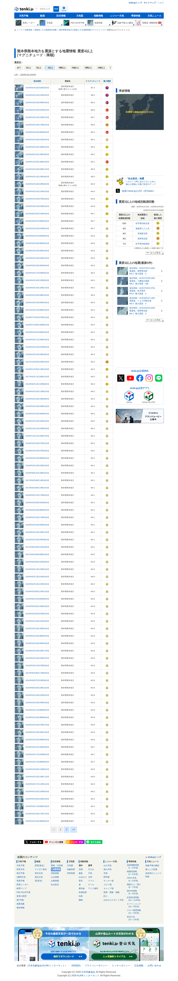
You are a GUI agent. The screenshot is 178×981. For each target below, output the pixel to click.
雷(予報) (20, 900)
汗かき (91, 869)
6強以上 (101, 68)
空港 (106, 873)
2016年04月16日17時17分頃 (37, 814)
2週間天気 (21, 877)
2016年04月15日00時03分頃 (37, 102)
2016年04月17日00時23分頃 (37, 806)
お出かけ (83, 877)
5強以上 (75, 68)
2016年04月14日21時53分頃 (37, 584)
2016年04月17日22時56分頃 (37, 754)
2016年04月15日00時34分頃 (37, 302)
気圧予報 (21, 873)
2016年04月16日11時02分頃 (37, 391)
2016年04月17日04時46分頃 (37, 273)
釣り (106, 896)
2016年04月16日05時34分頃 (37, 643)
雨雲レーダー (23, 884)
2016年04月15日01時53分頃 (37, 206)
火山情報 (55, 877)
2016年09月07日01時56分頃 (37, 680)
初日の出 (135, 918)
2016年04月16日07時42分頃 (37, 443)
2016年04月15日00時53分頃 (37, 740)
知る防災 (55, 884)
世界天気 (21, 869)
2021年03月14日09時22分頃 (37, 310)
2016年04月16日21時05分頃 (37, 280)
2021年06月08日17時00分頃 (37, 673)
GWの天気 (135, 879)
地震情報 (56, 869)
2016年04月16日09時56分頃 (37, 821)
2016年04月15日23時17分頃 (37, 777)
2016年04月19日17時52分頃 (37, 125)
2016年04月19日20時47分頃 (37, 169)
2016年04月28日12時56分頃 (37, 769)
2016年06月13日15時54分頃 (37, 569)
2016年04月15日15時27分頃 (37, 532)
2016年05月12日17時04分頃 (37, 495)
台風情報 (55, 881)
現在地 (63, 10)
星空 (81, 881)
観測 (42, 16)
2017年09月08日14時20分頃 (37, 480)
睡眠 (81, 900)
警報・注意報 (57, 865)
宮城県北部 (142, 233)
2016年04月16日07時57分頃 (37, 725)
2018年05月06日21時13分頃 (37, 591)
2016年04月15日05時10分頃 (37, 251)
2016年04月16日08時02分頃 (37, 636)
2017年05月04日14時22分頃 (37, 488)
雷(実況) (38, 881)
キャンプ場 (109, 888)
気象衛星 (71, 869)
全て (19, 68)
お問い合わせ (154, 965)
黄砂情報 (21, 907)
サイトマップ (150, 3)
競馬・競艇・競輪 (112, 892)
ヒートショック (135, 905)
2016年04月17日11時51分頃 (37, 784)
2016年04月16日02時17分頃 (37, 651)
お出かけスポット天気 (114, 900)
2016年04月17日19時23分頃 (37, 339)
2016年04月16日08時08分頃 (37, 717)
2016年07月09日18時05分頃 (37, 325)
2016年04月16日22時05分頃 (37, 791)
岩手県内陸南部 (142, 244)
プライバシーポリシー (96, 965)
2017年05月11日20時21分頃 (37, 377)
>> (73, 829)
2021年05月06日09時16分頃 (37, 554)
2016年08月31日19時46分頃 (37, 154)
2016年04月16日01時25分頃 (37, 88)
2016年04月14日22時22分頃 (37, 258)
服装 (81, 873)
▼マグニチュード (92, 81)
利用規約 (76, 965)
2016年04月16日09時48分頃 (37, 132)
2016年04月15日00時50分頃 (37, 458)
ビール (91, 884)
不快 (90, 873)
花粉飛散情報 (135, 866)
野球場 (107, 877)
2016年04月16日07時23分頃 (37, 199)
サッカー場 (109, 881)
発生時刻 (37, 81)
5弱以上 (62, 68)
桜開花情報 (135, 873)
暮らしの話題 (151, 869)
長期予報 (21, 881)
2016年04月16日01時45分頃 (37, 110)
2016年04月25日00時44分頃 (37, 332)
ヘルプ (161, 3)
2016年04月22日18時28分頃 (37, 747)
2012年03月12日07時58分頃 (37, 665)
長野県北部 (142, 238)
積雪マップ (22, 888)
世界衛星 (71, 873)
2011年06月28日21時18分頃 (37, 547)
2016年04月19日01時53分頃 (37, 695)
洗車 (81, 896)
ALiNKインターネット (54, 965)
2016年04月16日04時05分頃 (37, 414)
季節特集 (135, 16)
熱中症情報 (135, 892)
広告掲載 (138, 965)
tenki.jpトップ (135, 3)
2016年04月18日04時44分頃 (37, 702)
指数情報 (98, 16)
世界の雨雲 (22, 896)
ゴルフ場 (108, 884)
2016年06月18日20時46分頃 (37, 265)
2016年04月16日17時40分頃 (37, 517)
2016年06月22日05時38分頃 (37, 599)
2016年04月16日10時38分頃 (37, 399)
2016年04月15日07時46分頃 (37, 347)
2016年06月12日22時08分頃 (37, 384)
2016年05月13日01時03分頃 (37, 577)
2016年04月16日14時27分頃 (37, 288)
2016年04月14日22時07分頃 (37, 117)
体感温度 (83, 892)
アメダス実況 (41, 869)
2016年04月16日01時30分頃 (37, 139)
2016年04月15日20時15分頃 (37, 732)
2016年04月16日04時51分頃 (37, 406)
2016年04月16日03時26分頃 (37, 525)
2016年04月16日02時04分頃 (37, 184)
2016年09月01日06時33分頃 (37, 221)
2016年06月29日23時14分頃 (37, 688)
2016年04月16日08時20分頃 (37, 243)
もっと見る (155, 252)
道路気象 (21, 904)
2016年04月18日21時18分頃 (37, 621)
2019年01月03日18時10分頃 (37, 162)
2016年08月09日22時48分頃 (37, 562)
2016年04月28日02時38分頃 (37, 502)
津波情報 (55, 873)
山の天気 (108, 865)
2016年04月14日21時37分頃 (37, 658)
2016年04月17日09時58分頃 (37, 762)
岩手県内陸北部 (142, 223)
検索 (56, 9)
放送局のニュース (153, 873)
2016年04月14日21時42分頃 (37, 191)
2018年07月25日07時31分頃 (37, 317)
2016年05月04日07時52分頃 (37, 614)
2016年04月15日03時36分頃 (37, 540)
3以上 (38, 68)
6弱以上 (88, 68)
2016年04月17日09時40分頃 (37, 710)
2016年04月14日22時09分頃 (37, 428)
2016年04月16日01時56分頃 (37, 228)
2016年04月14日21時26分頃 (37, 95)
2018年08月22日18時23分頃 (37, 473)
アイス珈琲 (93, 888)
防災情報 (61, 16)
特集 (147, 876)
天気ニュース (154, 16)
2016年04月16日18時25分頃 (37, 628)
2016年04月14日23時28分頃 (37, 354)
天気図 (79, 16)
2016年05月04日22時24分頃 (37, 799)
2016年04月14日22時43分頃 (37, 421)
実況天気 (39, 873)
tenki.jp (24, 9)
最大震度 (107, 81)
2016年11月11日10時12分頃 (37, 436)
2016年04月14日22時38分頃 (37, 177)
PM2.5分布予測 (23, 892)
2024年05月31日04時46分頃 (37, 236)
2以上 (28, 68)
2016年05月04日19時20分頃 (37, 606)
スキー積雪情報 (135, 911)
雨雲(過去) (39, 865)
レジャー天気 (117, 16)
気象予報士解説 (152, 865)
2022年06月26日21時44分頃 (37, 214)
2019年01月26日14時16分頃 (37, 369)
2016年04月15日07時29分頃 (37, 451)
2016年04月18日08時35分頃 (37, 510)
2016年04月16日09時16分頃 (37, 295)
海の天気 (108, 869)
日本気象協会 (35, 965)
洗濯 (81, 869)
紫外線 (82, 888)
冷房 (90, 877)
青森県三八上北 (142, 228)
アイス (91, 881)
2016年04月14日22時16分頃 (37, 465)
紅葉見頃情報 (135, 899)
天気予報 (23, 16)
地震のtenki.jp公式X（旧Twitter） (138, 191)
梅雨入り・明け (135, 886)
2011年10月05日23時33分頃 (37, 362)
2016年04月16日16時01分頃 (37, 147)
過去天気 (39, 877)
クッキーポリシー (121, 965)
